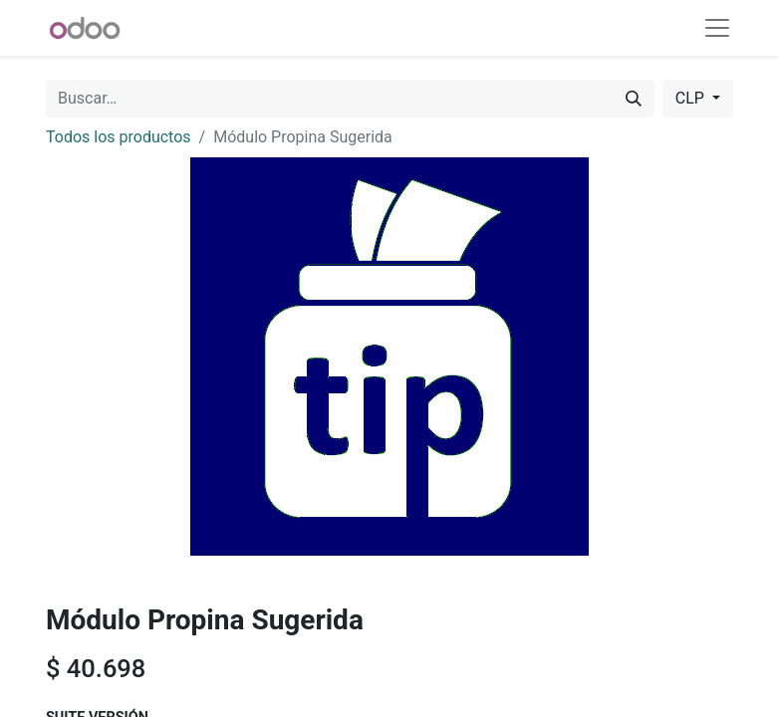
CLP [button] (691, 98)
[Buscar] (633, 99)
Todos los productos (118, 136)
